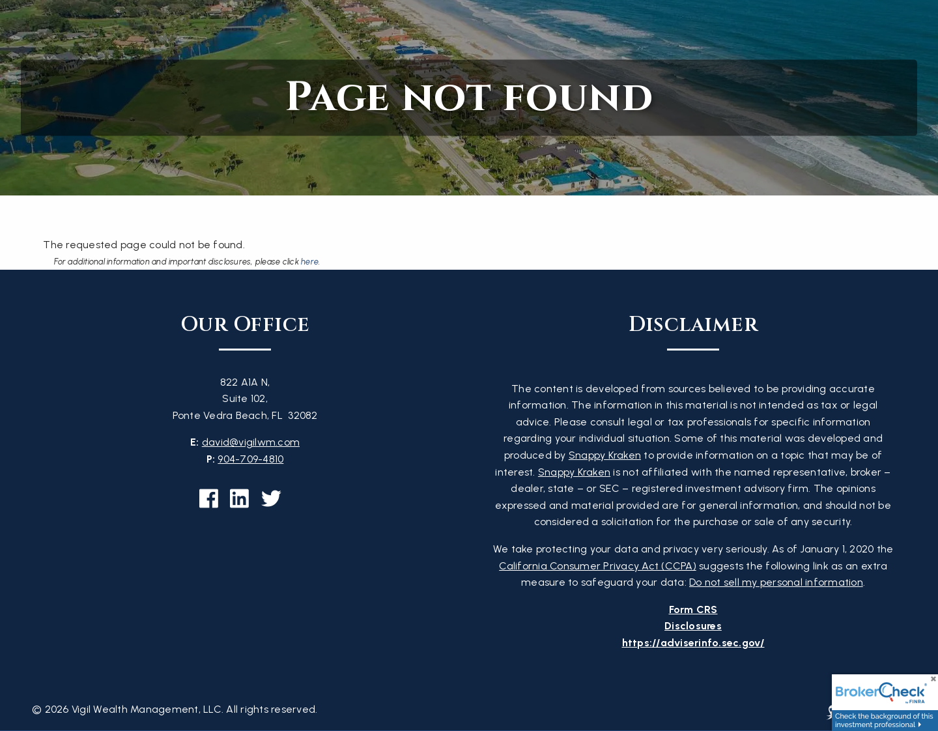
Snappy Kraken (605, 455)
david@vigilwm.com (251, 442)
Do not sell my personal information (776, 582)
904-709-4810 (250, 459)
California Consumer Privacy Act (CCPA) (597, 566)
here (310, 261)
